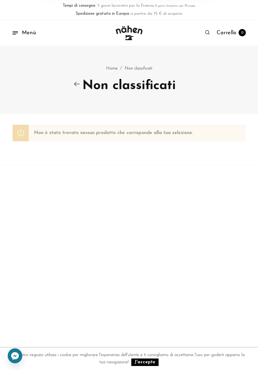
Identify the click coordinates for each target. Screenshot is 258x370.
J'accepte (144, 362)
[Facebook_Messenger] (15, 356)
